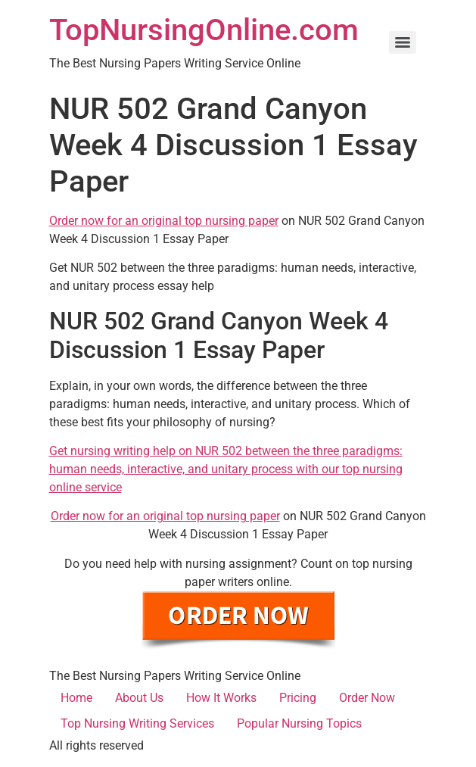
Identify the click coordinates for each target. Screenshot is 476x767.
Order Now (367, 698)
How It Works (221, 698)
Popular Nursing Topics (299, 723)
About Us (139, 698)
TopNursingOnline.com (204, 30)
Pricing (297, 698)
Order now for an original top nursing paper (163, 221)
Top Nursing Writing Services (137, 723)
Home (76, 698)
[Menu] (402, 42)
